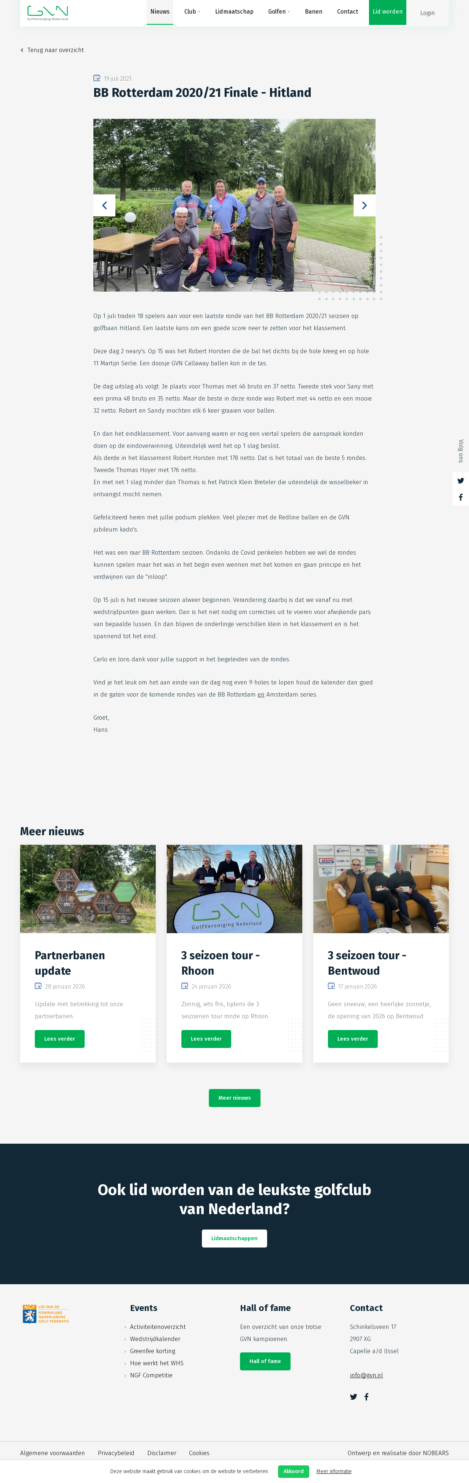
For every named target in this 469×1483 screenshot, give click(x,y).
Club (190, 13)
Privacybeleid (116, 1453)
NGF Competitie (151, 1375)
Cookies (199, 1453)
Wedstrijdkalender (155, 1339)
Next (365, 205)
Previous (104, 205)
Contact (347, 13)
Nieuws (160, 13)
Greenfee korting (152, 1351)
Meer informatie (334, 1471)
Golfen (277, 13)
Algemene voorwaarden (52, 1453)
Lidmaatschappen (234, 1238)
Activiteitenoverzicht (158, 1327)
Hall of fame (265, 1361)
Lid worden (388, 13)
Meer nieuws (234, 1098)
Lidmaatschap (234, 13)
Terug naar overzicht (55, 50)
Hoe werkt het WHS (157, 1363)
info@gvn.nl (366, 1375)
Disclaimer (161, 1453)
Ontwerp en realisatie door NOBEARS (398, 1453)
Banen (313, 13)
